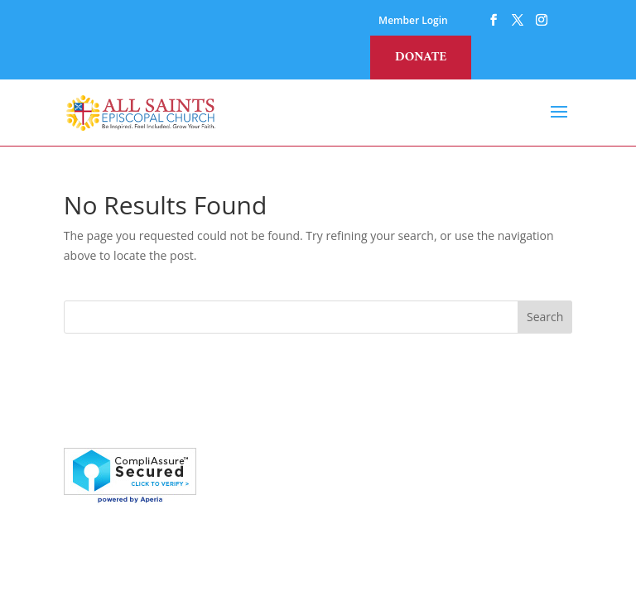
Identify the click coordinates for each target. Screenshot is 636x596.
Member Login (413, 21)
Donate (420, 57)
